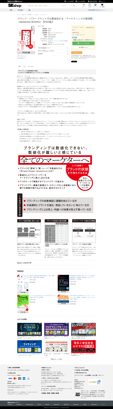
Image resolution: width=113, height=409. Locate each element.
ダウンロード (95, 5)
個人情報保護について (78, 383)
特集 (29, 10)
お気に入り (84, 5)
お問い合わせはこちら (80, 372)
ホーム (18, 14)
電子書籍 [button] (20, 10)
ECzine (39, 404)
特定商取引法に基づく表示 (79, 381)
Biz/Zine (47, 404)
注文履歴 (89, 5)
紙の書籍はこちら (83, 47)
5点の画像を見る (21, 58)
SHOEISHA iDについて (78, 388)
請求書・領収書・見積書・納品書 (50, 393)
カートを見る (102, 5)
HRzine (85, 404)
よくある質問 (69, 1)
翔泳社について (77, 386)
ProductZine (94, 404)
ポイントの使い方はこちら (78, 34)
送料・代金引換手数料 (13, 367)
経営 (50, 41)
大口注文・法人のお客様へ (81, 370)
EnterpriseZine (29, 404)
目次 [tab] (24, 66)
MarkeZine (19, 404)
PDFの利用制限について (44, 48)
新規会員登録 (92, 1)
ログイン (102, 1)
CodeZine (9, 404)
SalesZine (66, 404)
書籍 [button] (11, 10)
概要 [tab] (20, 66)
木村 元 (39, 26)
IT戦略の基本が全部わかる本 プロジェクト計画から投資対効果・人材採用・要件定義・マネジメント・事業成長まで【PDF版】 (82, 277)
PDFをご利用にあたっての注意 (46, 50)
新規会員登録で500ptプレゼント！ (97, 10)
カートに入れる (83, 43)
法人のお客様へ (81, 1)
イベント (103, 404)
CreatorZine (76, 404)
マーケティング (56, 41)
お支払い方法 (11, 373)
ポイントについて (79, 367)
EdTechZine (56, 404)
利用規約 (76, 379)
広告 (62, 41)
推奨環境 (40, 53)
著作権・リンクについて (79, 384)
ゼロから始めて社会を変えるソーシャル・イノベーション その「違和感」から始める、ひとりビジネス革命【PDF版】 (82, 297)
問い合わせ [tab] (31, 66)
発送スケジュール (46, 367)
